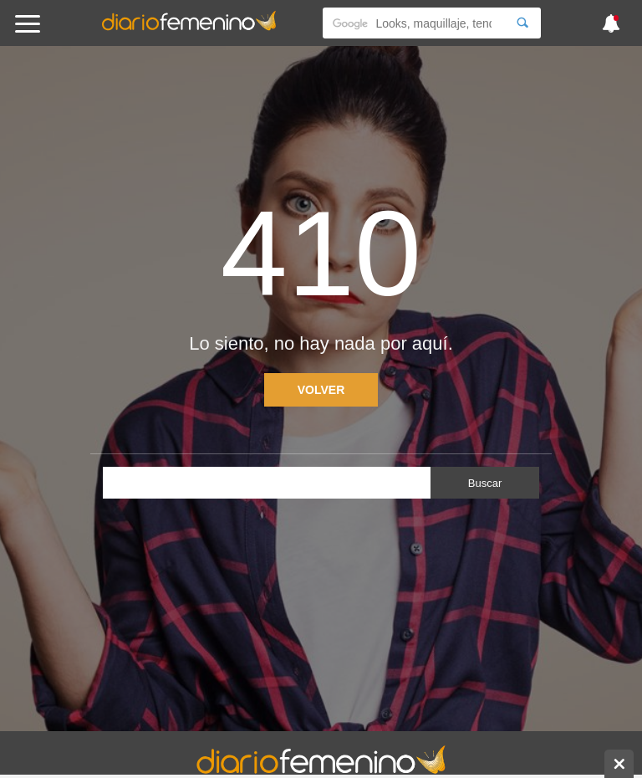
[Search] (522, 23)
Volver (321, 390)
